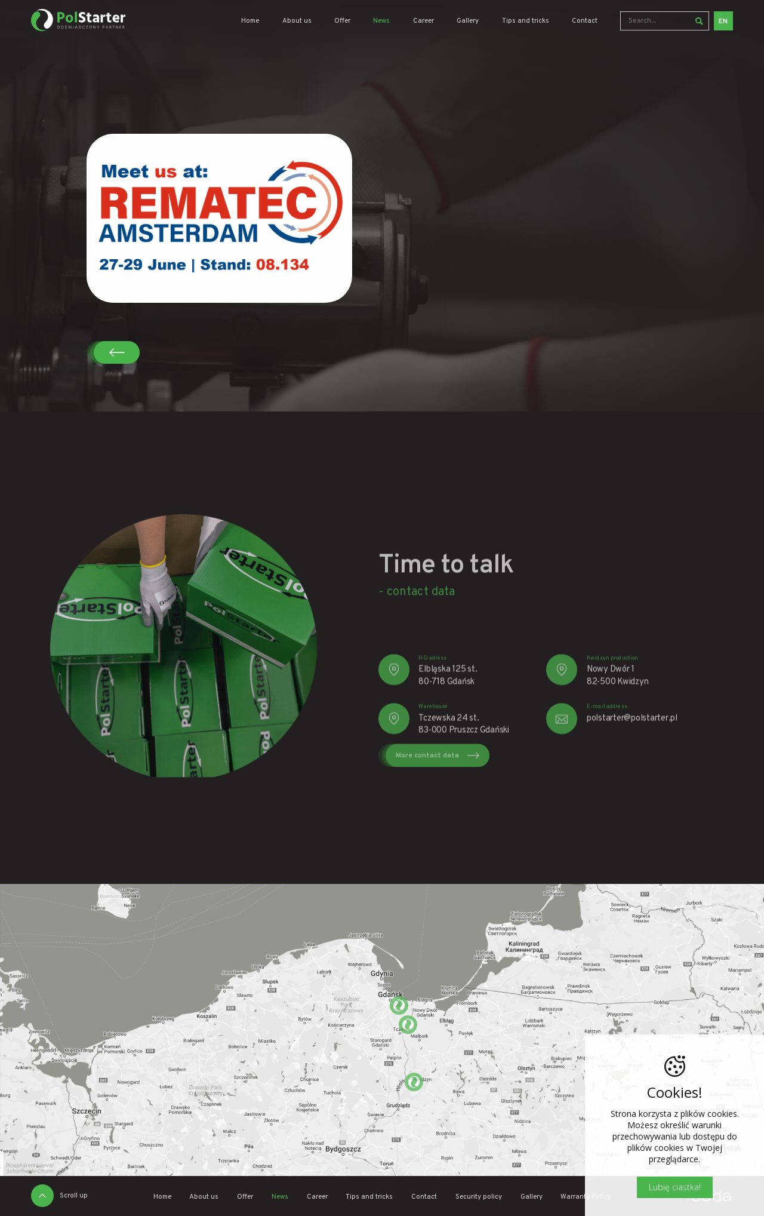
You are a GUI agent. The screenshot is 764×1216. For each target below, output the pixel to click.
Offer (342, 21)
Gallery (468, 21)
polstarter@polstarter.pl (632, 740)
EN (723, 21)
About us (297, 21)
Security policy (478, 1197)
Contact (584, 21)
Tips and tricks (525, 21)
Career (423, 21)
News (381, 21)
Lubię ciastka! (675, 1187)
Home (250, 21)
